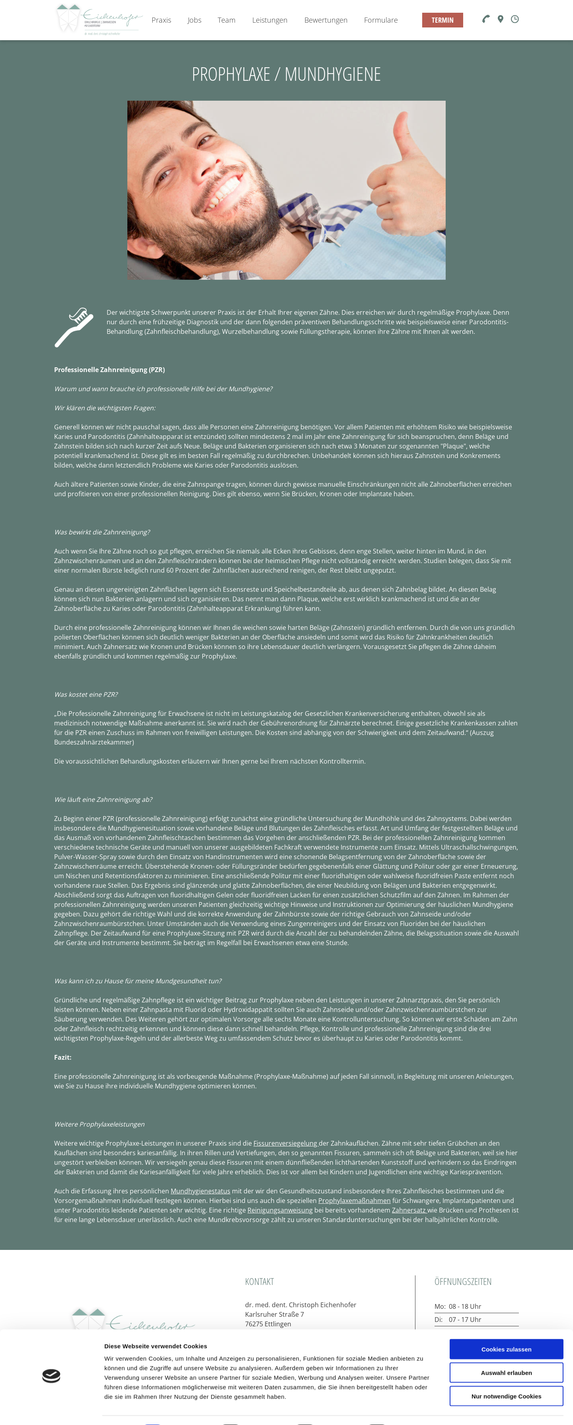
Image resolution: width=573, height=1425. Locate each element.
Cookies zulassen (506, 1327)
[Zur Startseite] (98, 20)
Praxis (161, 20)
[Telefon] (486, 19)
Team (227, 20)
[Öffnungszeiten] (515, 19)
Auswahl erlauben (506, 1350)
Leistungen (270, 20)
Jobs (194, 20)
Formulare (381, 20)
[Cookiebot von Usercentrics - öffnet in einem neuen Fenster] (51, 1409)
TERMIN (443, 20)
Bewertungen (326, 20)
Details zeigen (423, 1409)
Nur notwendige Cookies (507, 1374)
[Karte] (501, 20)
